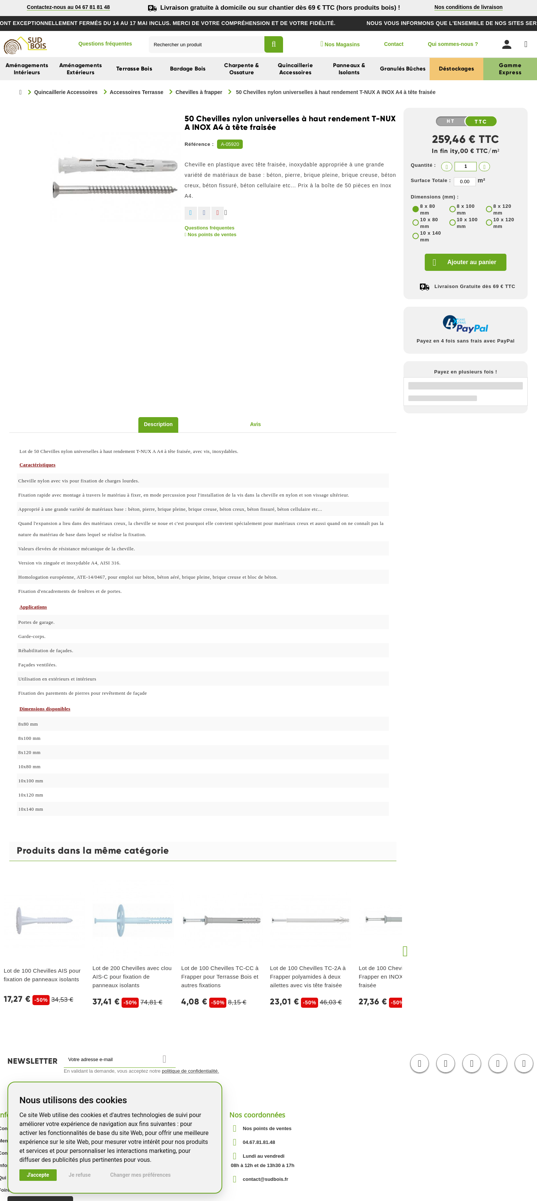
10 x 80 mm (429, 223)
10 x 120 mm (503, 223)
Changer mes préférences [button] (140, 1175)
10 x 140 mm (430, 236)
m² (482, 180)
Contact (393, 44)
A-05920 (230, 144)
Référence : (199, 144)
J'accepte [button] (38, 1175)
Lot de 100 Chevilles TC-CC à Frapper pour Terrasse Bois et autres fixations (219, 976)
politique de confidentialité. (190, 1071)
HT (451, 121)
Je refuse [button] (80, 1175)
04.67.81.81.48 (259, 1142)
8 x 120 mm (502, 209)
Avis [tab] (255, 424)
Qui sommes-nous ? (453, 44)
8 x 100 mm (466, 209)
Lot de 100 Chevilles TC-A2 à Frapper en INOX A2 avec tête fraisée (398, 976)
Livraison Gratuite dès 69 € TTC (474, 286)
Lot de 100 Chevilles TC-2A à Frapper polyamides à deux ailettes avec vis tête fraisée (308, 976)
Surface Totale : (431, 180)
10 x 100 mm (467, 223)
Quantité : (423, 165)
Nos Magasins (339, 43)
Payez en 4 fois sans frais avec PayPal (466, 341)
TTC (481, 121)
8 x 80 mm (427, 209)
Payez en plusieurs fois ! (465, 372)
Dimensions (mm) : (435, 197)
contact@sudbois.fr (265, 1179)
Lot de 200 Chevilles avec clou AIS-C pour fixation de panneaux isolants (132, 976)
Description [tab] (158, 424)
